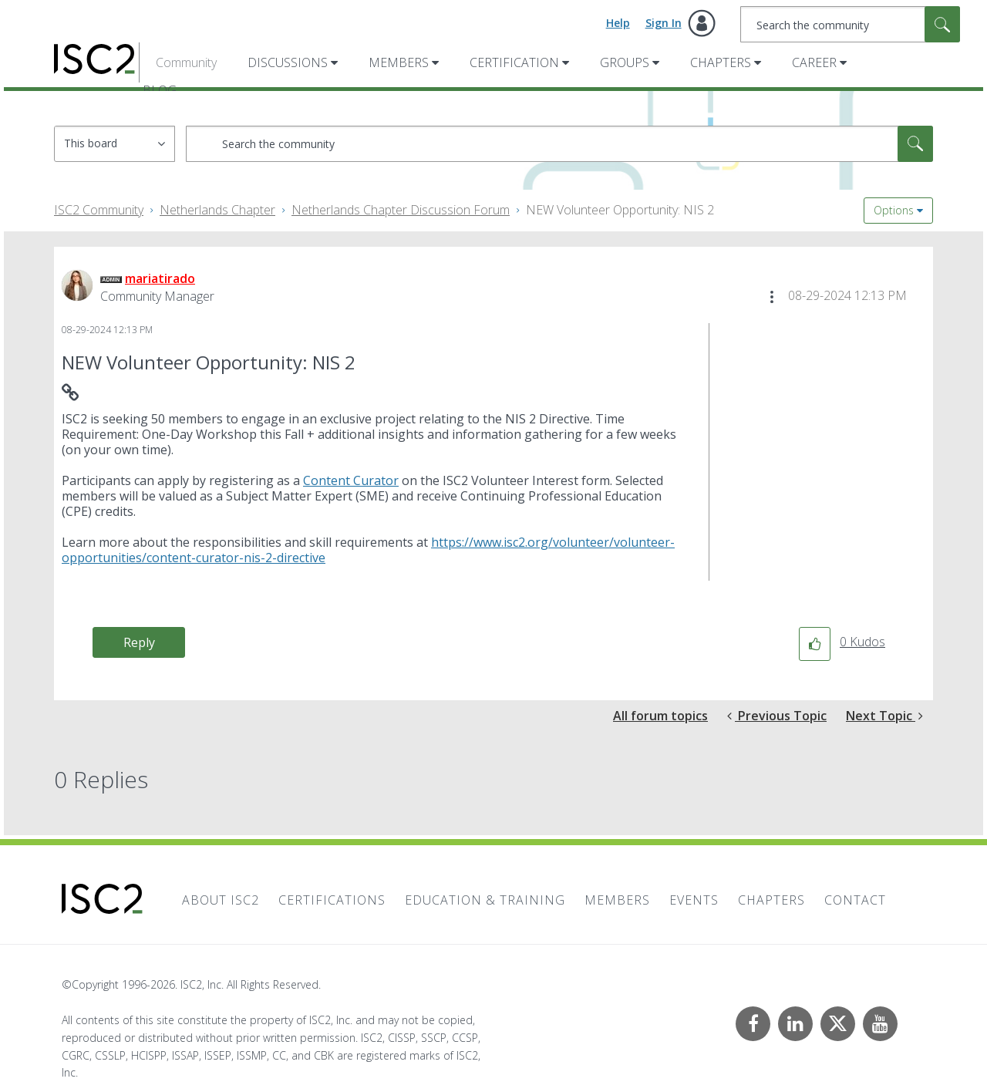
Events (694, 899)
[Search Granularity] (114, 143)
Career (814, 62)
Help (618, 22)
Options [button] (894, 210)
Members (399, 62)
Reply (139, 642)
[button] (772, 297)
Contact (855, 899)
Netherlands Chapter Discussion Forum (400, 209)
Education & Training (485, 899)
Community (186, 62)
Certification (514, 62)
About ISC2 (220, 899)
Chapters (720, 62)
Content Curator (351, 480)
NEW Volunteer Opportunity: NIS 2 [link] (620, 209)
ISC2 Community (98, 209)
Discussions (288, 62)
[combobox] (850, 24)
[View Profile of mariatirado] (160, 278)
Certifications (332, 899)
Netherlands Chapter (217, 209)
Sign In (663, 22)
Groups (624, 62)
